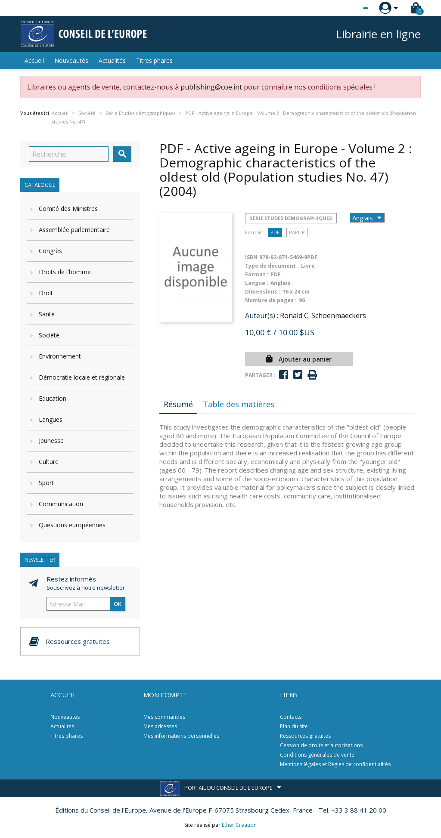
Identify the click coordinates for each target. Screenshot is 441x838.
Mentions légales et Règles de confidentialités (335, 764)
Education (52, 398)
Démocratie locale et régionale (82, 377)
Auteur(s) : (261, 315)
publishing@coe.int (211, 87)
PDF (275, 232)
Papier (297, 232)
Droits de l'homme (65, 272)
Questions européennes (72, 525)
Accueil (34, 60)
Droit (46, 293)
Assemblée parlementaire (74, 230)
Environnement (60, 356)
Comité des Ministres (68, 208)
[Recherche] (69, 154)
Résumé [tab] (178, 404)
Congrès (50, 251)
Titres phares (154, 60)
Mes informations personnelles (181, 735)
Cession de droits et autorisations (321, 745)
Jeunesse (51, 440)
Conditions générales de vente (317, 754)
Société (49, 335)
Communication (61, 504)
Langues (50, 419)
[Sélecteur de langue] (348, 8)
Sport (46, 483)
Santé (47, 314)
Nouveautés (71, 60)
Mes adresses (160, 726)
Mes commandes (164, 716)
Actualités (112, 60)
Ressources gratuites (305, 735)
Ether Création (239, 825)
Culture (49, 462)
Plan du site (294, 726)
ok (117, 604)
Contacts (290, 716)
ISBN (251, 257)
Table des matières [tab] (238, 404)
